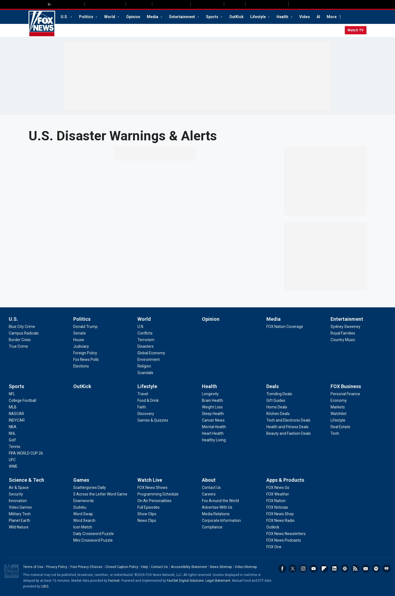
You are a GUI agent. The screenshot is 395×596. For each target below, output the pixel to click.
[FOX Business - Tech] (335, 433)
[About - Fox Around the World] (220, 500)
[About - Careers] (209, 494)
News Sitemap (221, 567)
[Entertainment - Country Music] (343, 340)
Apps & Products (285, 480)
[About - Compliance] (212, 527)
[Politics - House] (78, 340)
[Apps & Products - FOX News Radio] (280, 520)
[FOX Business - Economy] (339, 400)
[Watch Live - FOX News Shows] (152, 487)
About (209, 480)
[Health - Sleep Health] (213, 413)
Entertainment (182, 17)
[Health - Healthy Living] (214, 440)
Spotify (376, 568)
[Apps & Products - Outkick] (272, 527)
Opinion (133, 17)
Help (144, 567)
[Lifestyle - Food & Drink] (148, 400)
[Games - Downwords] (83, 500)
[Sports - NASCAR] (16, 413)
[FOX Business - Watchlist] (338, 413)
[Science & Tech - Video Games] (20, 507)
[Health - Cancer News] (213, 420)
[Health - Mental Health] (214, 427)
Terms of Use (33, 567)
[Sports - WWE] (13, 466)
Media (153, 17)
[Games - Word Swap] (83, 514)
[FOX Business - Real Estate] (340, 427)
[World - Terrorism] (145, 340)
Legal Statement (217, 581)
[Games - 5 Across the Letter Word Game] (100, 494)
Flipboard (324, 568)
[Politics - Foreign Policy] (85, 353)
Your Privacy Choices (86, 567)
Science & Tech (26, 480)
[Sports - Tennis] (14, 446)
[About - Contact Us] (211, 487)
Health (282, 17)
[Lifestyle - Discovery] (145, 413)
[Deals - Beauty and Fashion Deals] (288, 433)
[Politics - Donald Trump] (85, 326)
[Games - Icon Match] (82, 527)
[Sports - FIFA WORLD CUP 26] (26, 453)
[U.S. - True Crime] (18, 346)
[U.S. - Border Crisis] (20, 340)
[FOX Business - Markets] (338, 407)
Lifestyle (258, 17)
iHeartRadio (386, 568)
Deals (272, 386)
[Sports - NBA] (12, 427)
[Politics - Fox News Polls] (86, 359)
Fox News (42, 24)
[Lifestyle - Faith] (141, 407)
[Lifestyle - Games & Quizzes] (152, 420)
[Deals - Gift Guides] (275, 400)
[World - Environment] (148, 359)
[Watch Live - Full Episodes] (148, 507)
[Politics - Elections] (81, 366)
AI (318, 17)
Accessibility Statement (189, 567)
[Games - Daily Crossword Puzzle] (93, 533)
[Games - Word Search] (84, 520)
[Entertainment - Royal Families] (343, 333)
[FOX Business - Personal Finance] (345, 394)
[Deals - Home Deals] (276, 407)
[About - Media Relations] (216, 514)
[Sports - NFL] (12, 394)
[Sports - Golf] (12, 440)
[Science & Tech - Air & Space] (19, 487)
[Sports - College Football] (22, 400)
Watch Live (149, 480)
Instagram (303, 568)
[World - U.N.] (140, 326)
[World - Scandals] (145, 373)
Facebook (282, 568)
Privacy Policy (56, 567)
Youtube (313, 568)
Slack (345, 568)
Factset (114, 581)
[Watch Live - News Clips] (146, 520)
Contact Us (159, 567)
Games (81, 480)
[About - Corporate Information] (221, 520)
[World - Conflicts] (145, 333)
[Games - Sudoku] (79, 507)
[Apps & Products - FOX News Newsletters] (286, 533)
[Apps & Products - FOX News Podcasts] (283, 540)
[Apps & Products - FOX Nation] (276, 500)
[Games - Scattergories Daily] (89, 487)
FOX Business (346, 386)
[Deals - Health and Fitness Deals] (287, 427)
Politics (86, 17)
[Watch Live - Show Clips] (146, 514)
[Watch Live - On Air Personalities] (154, 500)
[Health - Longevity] (210, 394)
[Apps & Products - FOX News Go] (277, 487)
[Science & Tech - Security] (16, 494)
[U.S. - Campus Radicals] (24, 333)
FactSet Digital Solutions (185, 581)
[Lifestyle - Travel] (142, 394)
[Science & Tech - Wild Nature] (19, 527)
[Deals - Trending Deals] (279, 394)
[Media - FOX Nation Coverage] (284, 326)
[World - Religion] (144, 366)
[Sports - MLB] (12, 407)
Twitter (293, 568)
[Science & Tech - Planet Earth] (19, 520)
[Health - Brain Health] (212, 400)
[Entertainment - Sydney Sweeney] (345, 326)
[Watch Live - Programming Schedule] (158, 494)
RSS (355, 568)
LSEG (45, 586)
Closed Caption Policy (121, 567)
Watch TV (356, 30)
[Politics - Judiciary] (81, 346)
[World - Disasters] (145, 346)
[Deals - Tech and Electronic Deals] (288, 420)
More (332, 17)
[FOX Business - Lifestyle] (338, 420)
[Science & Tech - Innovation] (18, 500)
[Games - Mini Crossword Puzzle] (93, 540)
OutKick (236, 17)
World (110, 17)
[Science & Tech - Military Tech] (20, 514)
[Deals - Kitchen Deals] (278, 413)
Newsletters (366, 568)
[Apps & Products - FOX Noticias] (277, 507)
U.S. (65, 17)
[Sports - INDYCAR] (17, 420)
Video (304, 17)
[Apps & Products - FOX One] (273, 547)
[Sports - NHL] (12, 433)
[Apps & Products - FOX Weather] (277, 494)
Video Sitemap (246, 567)
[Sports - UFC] (12, 460)
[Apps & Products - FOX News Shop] (280, 514)
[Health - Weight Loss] (212, 407)
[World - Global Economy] (151, 353)
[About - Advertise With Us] (217, 507)
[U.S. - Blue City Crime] (22, 326)
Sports (212, 17)
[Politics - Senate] (79, 333)
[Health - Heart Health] (213, 433)
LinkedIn (334, 568)
